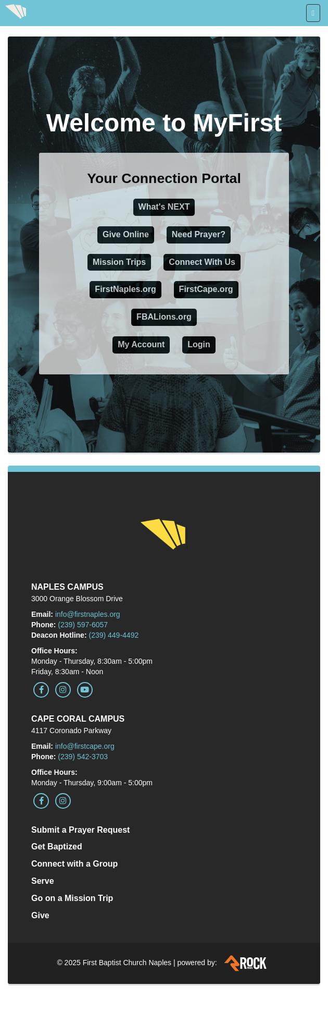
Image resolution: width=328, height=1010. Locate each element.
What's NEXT (164, 206)
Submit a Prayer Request (80, 829)
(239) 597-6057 (83, 624)
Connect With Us (202, 262)
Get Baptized (56, 846)
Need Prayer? (198, 234)
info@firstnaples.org (87, 614)
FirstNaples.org (125, 289)
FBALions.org (164, 316)
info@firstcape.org (85, 746)
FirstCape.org (206, 289)
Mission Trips (119, 262)
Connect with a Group (74, 863)
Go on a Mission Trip (72, 898)
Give (40, 915)
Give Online (126, 234)
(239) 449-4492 (113, 635)
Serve (42, 881)
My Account (141, 344)
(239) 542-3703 (83, 756)
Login (198, 344)
